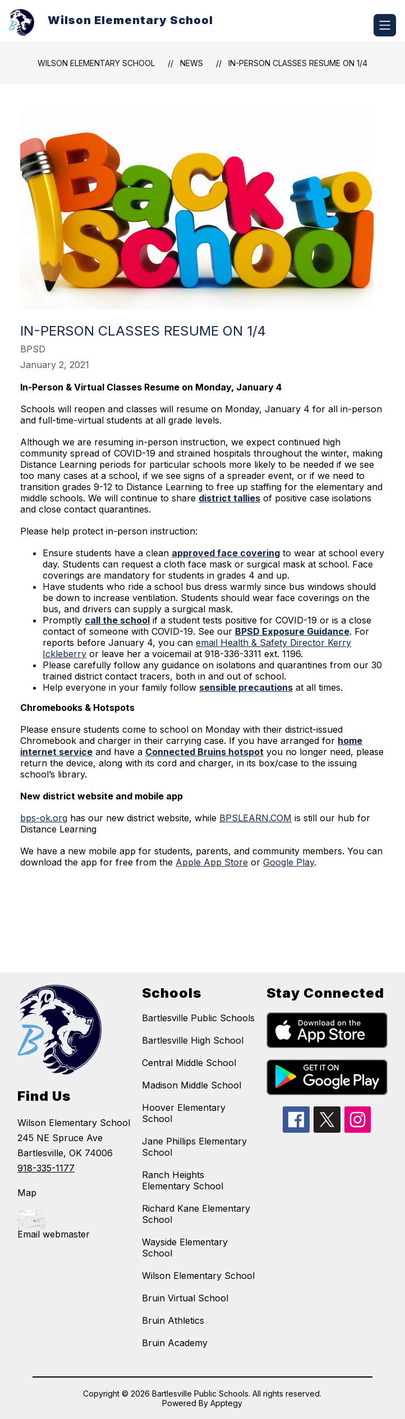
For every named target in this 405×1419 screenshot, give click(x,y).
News (191, 63)
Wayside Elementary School (185, 1247)
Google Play (288, 862)
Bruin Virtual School (185, 1298)
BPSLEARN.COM (255, 818)
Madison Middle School (191, 1085)
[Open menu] (385, 25)
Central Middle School (189, 1062)
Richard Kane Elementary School (196, 1214)
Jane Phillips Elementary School (194, 1147)
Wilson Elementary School (96, 63)
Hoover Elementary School (183, 1113)
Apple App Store (212, 862)
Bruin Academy (175, 1342)
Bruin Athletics (173, 1320)
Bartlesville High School (192, 1040)
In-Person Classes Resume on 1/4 (297, 63)
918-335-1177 (46, 1168)
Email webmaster (53, 1234)
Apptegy (226, 1403)
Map (26, 1192)
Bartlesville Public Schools (198, 1017)
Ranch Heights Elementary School (182, 1180)
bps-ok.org (43, 818)
